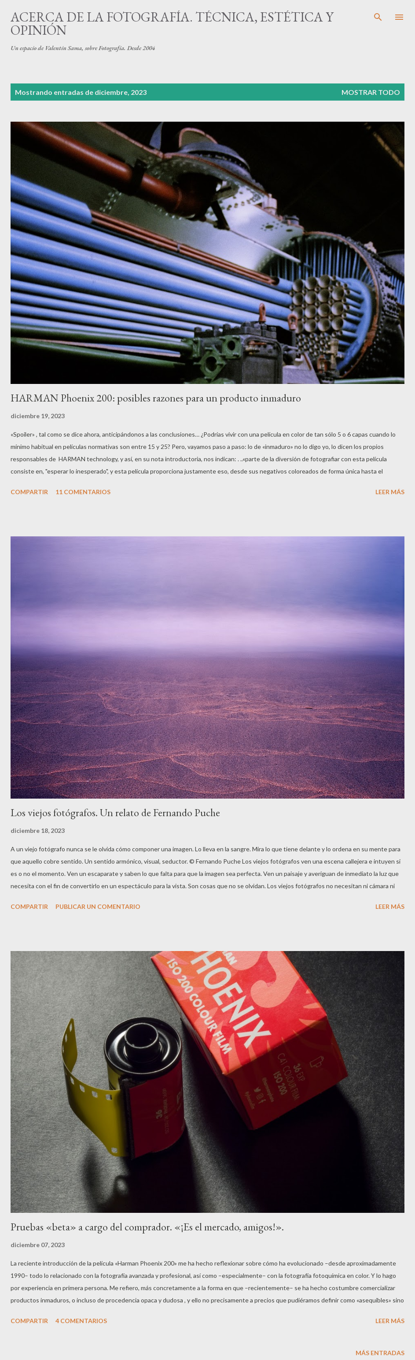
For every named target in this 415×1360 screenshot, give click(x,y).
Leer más (389, 492)
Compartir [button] (29, 492)
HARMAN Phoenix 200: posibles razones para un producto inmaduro (156, 398)
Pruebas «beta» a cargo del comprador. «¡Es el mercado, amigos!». (147, 1226)
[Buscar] (378, 16)
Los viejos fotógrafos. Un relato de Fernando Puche (115, 812)
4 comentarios (81, 1320)
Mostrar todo (371, 92)
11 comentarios (82, 492)
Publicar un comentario (97, 906)
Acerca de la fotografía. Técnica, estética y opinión (172, 23)
